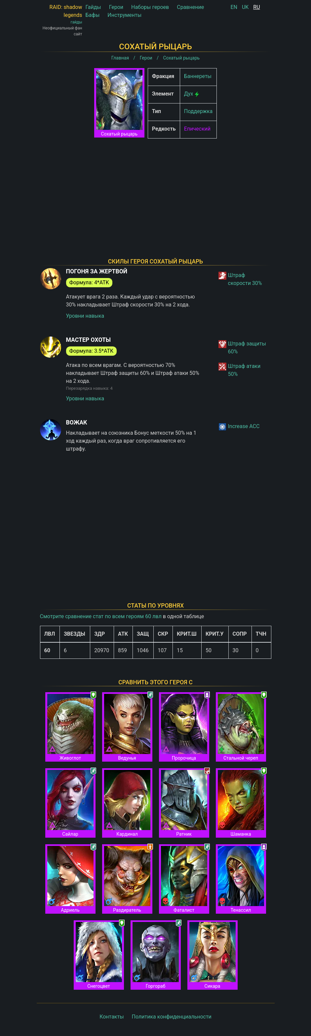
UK (245, 7)
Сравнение (190, 7)
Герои (116, 7)
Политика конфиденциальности (172, 1017)
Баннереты (198, 76)
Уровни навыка (85, 316)
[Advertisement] (155, 189)
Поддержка (198, 111)
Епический (197, 129)
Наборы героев (150, 7)
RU (256, 7)
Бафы (93, 15)
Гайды (93, 7)
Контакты (111, 1017)
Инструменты (124, 15)
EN (233, 7)
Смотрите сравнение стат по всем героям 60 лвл (101, 616)
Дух (188, 94)
